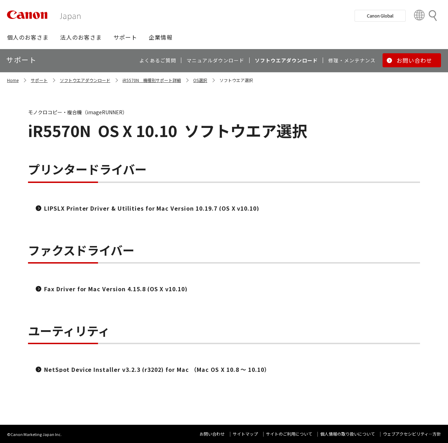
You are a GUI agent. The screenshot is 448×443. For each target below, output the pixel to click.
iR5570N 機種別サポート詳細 (151, 80)
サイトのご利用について (289, 434)
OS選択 (200, 80)
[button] (28, 37)
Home (13, 80)
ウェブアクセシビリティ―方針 (412, 434)
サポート (39, 80)
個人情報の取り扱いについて (347, 434)
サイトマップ (245, 434)
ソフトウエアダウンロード (85, 80)
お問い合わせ (212, 434)
